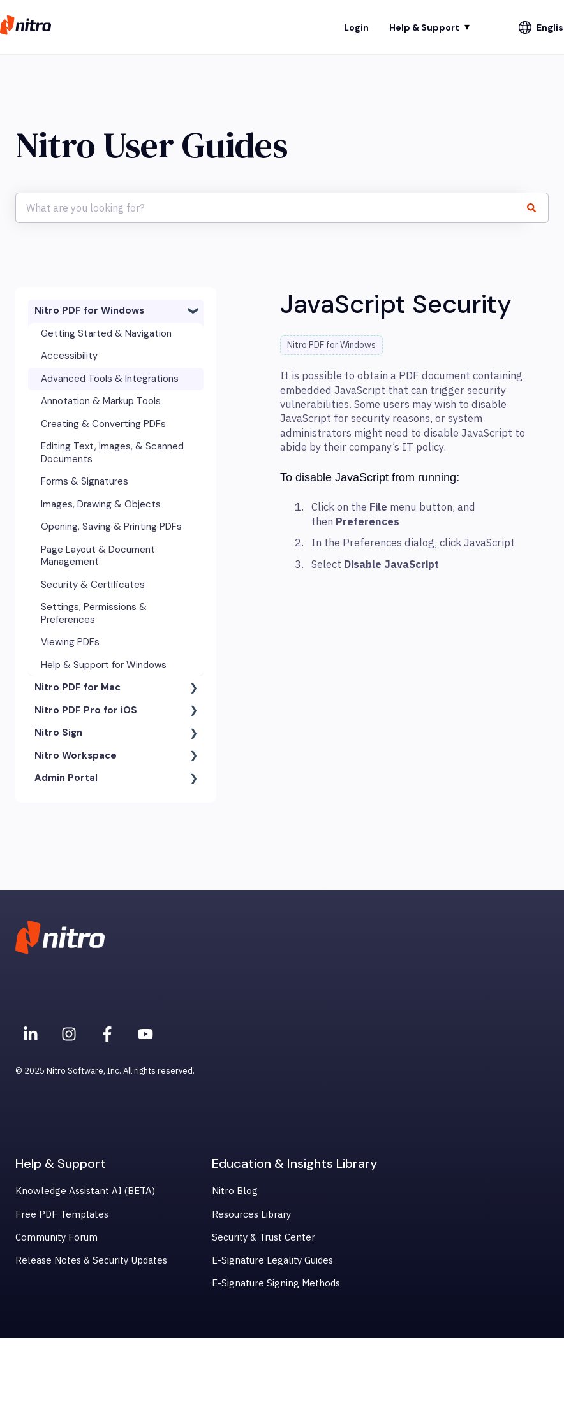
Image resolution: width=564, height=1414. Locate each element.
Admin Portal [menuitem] (66, 777)
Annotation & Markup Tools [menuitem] (101, 401)
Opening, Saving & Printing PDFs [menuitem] (111, 526)
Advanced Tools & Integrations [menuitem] (110, 378)
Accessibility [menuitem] (69, 355)
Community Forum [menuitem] (56, 1237)
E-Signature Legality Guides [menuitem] (272, 1260)
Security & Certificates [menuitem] (93, 584)
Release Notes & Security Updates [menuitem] (91, 1260)
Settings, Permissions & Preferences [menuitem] (94, 613)
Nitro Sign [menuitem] (58, 732)
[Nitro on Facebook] (107, 1034)
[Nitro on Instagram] (69, 1034)
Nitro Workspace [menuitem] (75, 755)
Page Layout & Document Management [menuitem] (98, 556)
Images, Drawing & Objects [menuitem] (101, 504)
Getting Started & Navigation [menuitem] (106, 333)
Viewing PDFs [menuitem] (70, 642)
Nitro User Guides (151, 145)
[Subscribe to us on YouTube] (145, 1034)
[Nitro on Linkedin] (30, 1034)
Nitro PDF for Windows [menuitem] (89, 310)
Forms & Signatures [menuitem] (84, 481)
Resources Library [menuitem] (251, 1214)
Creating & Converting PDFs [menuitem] (103, 424)
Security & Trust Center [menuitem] (263, 1237)
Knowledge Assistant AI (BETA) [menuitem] (85, 1190)
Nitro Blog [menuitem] (235, 1190)
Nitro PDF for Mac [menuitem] (77, 687)
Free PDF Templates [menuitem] (61, 1214)
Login (356, 27)
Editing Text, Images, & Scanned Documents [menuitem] (112, 452)
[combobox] (269, 208)
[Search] (536, 208)
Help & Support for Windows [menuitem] (104, 665)
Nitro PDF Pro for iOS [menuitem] (85, 710)
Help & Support (424, 27)
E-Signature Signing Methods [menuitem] (276, 1283)
